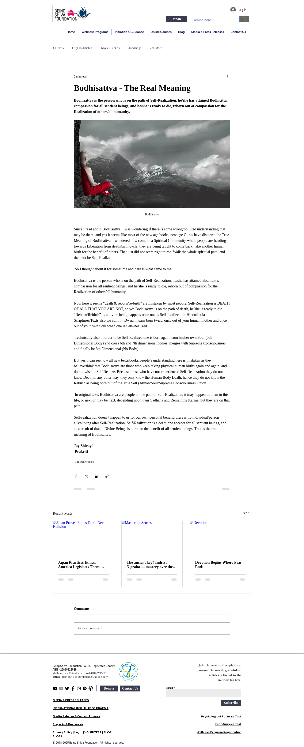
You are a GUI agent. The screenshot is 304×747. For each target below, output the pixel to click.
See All (247, 512)
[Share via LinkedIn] (97, 476)
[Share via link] (107, 476)
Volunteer (156, 48)
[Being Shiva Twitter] (67, 688)
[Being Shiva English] (55, 688)
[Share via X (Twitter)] (86, 476)
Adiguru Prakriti (110, 48)
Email (169, 688)
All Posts (58, 48)
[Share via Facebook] (76, 476)
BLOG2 (57, 736)
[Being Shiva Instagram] (78, 688)
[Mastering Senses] (152, 538)
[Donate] (176, 19)
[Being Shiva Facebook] (73, 688)
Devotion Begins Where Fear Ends (218, 564)
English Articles (82, 48)
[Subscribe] (231, 703)
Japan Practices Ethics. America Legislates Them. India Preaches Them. (79, 564)
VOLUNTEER (92, 732)
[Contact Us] (130, 688)
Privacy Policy (62, 732)
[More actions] (227, 76)
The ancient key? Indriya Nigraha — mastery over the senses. (150, 564)
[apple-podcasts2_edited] (90, 688)
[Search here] (212, 20)
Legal (78, 732)
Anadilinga (134, 48)
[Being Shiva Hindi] (61, 688)
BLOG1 (108, 732)
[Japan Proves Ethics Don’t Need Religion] (83, 538)
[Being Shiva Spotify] (84, 688)
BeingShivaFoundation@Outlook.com (85, 677)
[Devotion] (220, 538)
